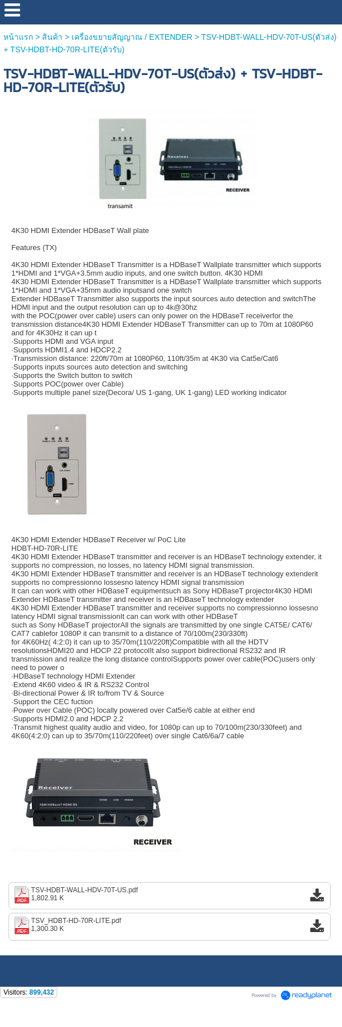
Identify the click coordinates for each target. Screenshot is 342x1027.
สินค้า (52, 36)
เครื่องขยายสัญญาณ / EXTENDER (131, 36)
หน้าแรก (19, 36)
